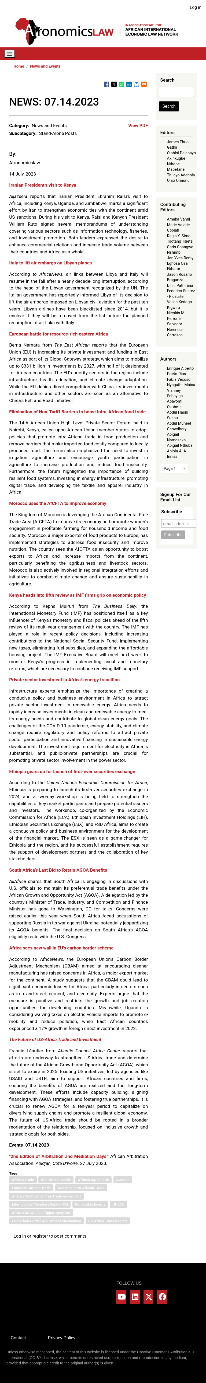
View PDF (138, 125)
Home (18, 66)
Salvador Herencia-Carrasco (175, 329)
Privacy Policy (61, 1338)
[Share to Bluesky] (136, 84)
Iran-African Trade (56, 1180)
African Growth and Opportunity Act (41, 1212)
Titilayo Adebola (181, 175)
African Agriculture (93, 1180)
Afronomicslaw (24, 162)
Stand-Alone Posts (58, 133)
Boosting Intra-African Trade (81, 1188)
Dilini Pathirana (180, 285)
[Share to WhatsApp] (121, 84)
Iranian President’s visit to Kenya (42, 185)
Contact (18, 1338)
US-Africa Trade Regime (107, 1221)
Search (168, 106)
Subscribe (171, 511)
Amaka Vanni (178, 219)
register (40, 1236)
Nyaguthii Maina (181, 384)
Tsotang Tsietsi (180, 241)
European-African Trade (31, 1188)
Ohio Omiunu (178, 180)
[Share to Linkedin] (129, 84)
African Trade (23, 1180)
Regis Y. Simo (178, 235)
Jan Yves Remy (180, 258)
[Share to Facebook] (106, 84)
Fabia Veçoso (178, 379)
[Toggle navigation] (9, 54)
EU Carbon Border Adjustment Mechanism (46, 1221)
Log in (195, 7)
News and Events (45, 66)
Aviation (123, 1180)
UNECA (118, 1204)
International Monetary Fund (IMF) (40, 1204)
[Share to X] (114, 84)
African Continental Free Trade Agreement (46, 1196)
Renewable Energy (90, 1204)
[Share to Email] (144, 84)
